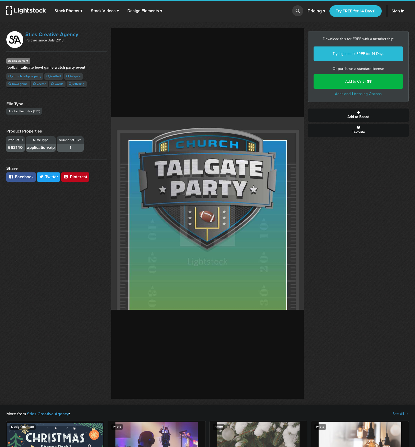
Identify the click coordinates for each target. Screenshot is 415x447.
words (57, 84)
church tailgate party (24, 76)
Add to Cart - (358, 81)
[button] (68, 11)
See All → (401, 414)
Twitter (48, 177)
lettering (77, 84)
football (53, 76)
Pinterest (75, 177)
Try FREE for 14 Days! (355, 11)
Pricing (316, 11)
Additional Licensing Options (358, 94)
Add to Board (358, 115)
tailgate (73, 76)
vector (39, 84)
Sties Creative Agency (51, 34)
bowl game (18, 84)
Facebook (21, 177)
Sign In (397, 11)
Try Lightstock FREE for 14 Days (358, 54)
